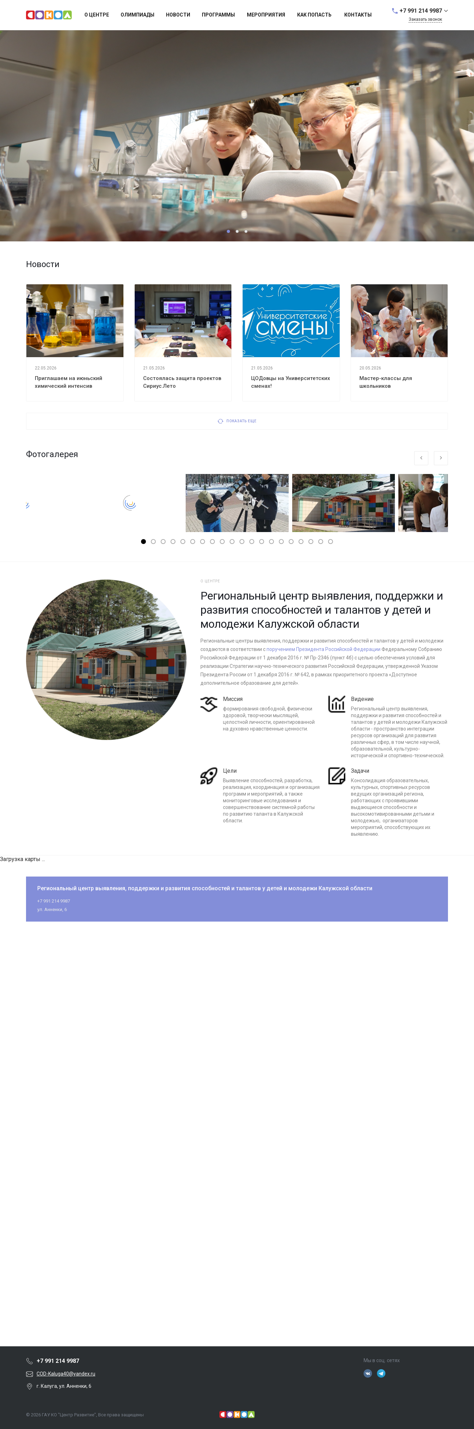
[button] (228, 231)
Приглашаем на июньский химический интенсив (68, 382)
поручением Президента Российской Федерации (323, 649)
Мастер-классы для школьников (385, 382)
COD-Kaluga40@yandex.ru (66, 1374)
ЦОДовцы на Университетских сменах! (290, 382)
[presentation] (421, 458)
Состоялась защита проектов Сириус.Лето (182, 382)
